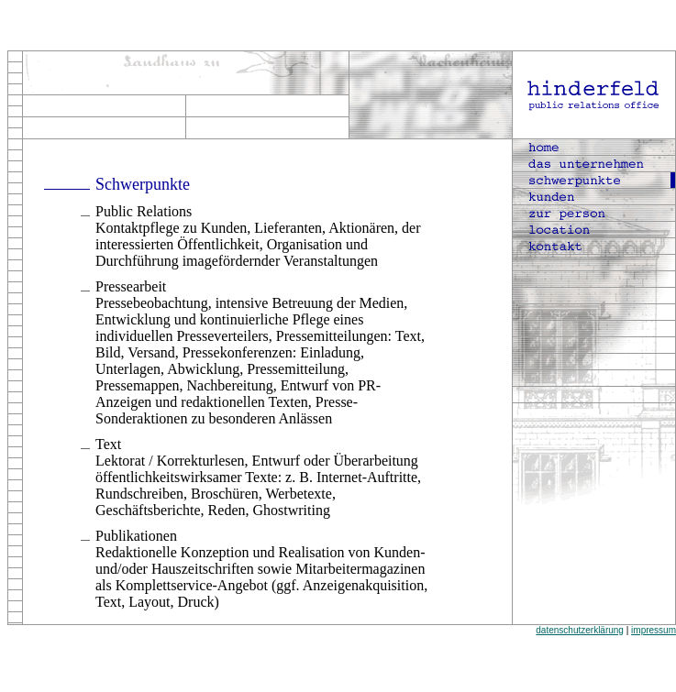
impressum (653, 630)
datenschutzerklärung (580, 630)
